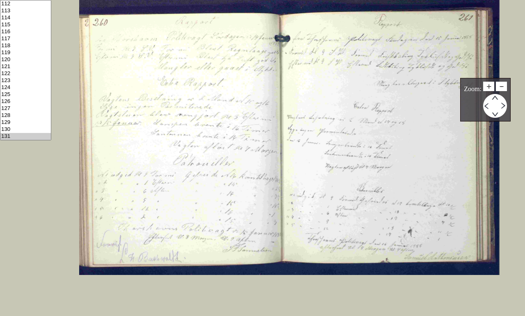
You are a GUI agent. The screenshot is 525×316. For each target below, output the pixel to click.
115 (25, 24)
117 (25, 38)
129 (25, 122)
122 (25, 73)
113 (25, 10)
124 (25, 87)
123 (25, 80)
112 (25, 3)
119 (25, 52)
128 (25, 115)
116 (25, 31)
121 (25, 66)
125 (25, 94)
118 (25, 45)
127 (25, 108)
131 (25, 136)
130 (25, 129)
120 (25, 59)
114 (25, 17)
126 (25, 101)
